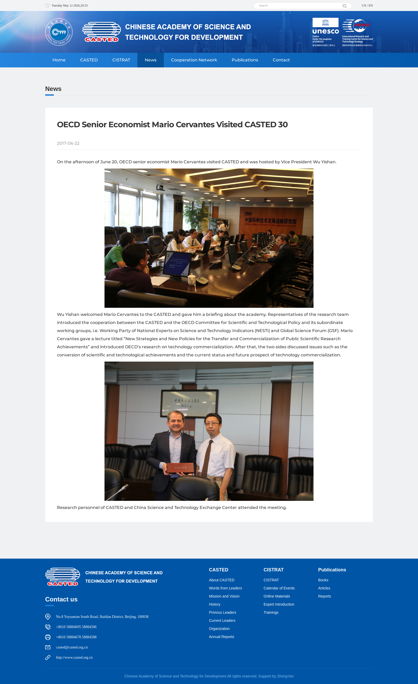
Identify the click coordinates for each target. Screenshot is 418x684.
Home (59, 59)
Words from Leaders (225, 588)
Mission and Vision (224, 596)
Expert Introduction (279, 604)
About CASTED (221, 580)
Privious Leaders (222, 612)
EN (371, 5)
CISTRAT (121, 59)
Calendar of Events (279, 588)
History (214, 604)
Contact (281, 59)
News (150, 59)
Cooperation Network (194, 59)
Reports (324, 596)
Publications (245, 59)
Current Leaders (222, 620)
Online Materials (277, 596)
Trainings (271, 612)
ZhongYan (285, 676)
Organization (219, 629)
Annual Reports (221, 637)
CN (364, 5)
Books (323, 580)
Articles (324, 588)
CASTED (89, 59)
